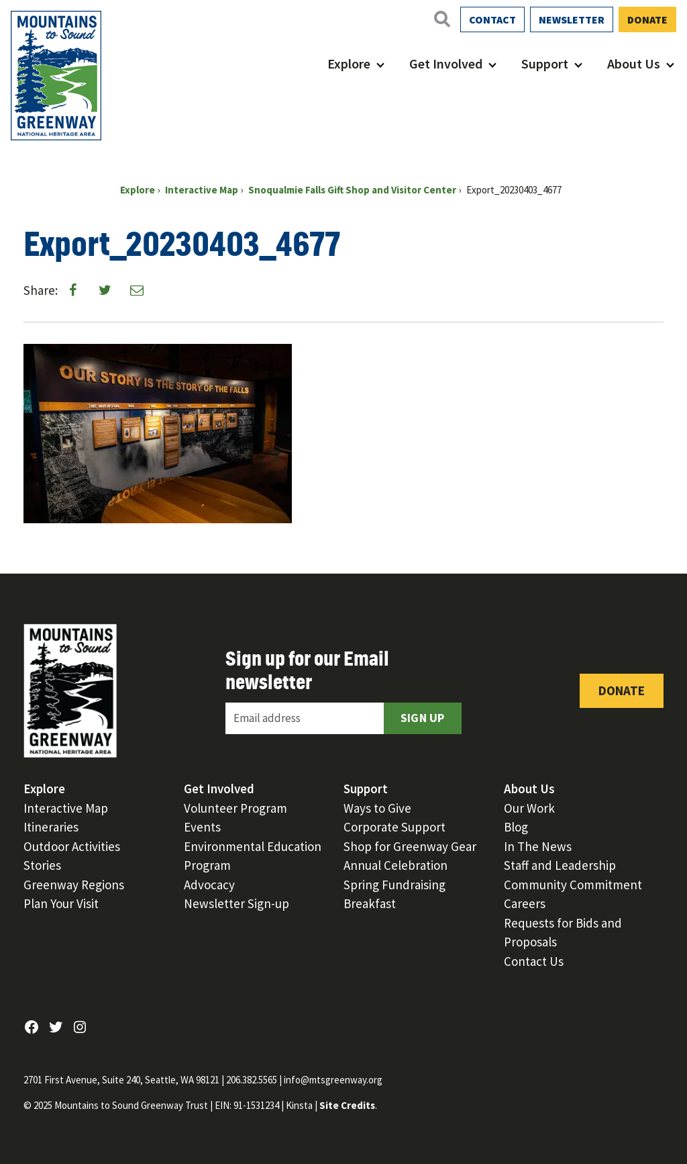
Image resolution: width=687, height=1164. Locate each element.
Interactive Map (65, 808)
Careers (524, 903)
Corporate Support (394, 827)
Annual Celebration (395, 865)
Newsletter (571, 19)
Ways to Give (377, 808)
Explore (348, 63)
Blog (516, 827)
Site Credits (347, 1105)
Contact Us (534, 961)
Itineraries (50, 827)
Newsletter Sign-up (236, 903)
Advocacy (209, 885)
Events (202, 827)
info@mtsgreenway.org (333, 1079)
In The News (538, 846)
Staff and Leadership (560, 865)
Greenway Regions (73, 885)
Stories (42, 865)
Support (544, 63)
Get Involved (445, 63)
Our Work (529, 808)
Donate (647, 19)
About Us (633, 63)
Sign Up (423, 717)
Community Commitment (573, 885)
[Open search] (441, 19)
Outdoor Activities (71, 846)
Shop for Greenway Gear (410, 846)
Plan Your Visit (61, 903)
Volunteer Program (235, 808)
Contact (492, 19)
